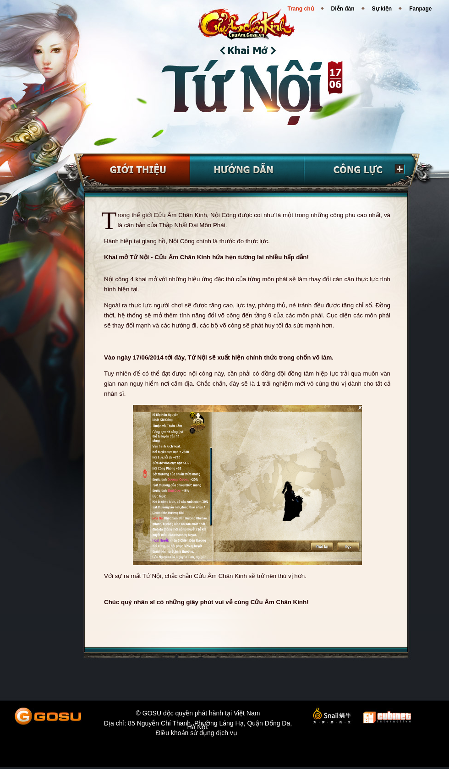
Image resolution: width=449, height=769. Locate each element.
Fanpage (420, 8)
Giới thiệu (132, 170)
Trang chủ (301, 8)
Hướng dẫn (247, 170)
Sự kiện (382, 8)
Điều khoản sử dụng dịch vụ (196, 733)
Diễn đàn (343, 8)
